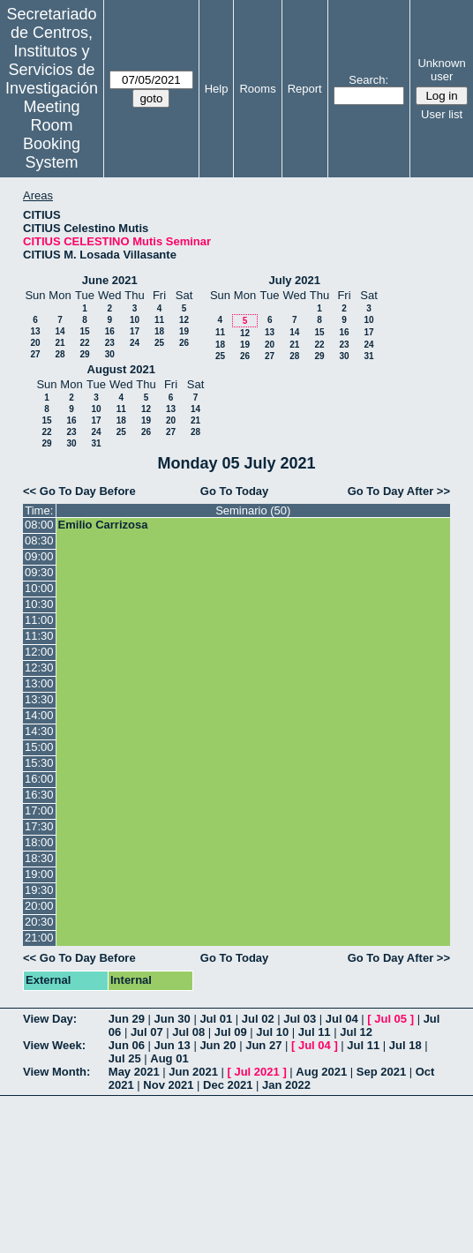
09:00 (39, 556)
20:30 (39, 921)
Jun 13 (172, 1045)
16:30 (39, 794)
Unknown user (441, 69)
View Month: (56, 1071)
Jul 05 (390, 1018)
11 (159, 320)
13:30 (39, 699)
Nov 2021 (168, 1085)
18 (159, 331)
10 (134, 320)
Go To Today (234, 491)
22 (84, 343)
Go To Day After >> (399, 491)
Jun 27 (263, 1045)
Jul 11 (314, 1032)
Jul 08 (188, 1032)
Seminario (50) (252, 510)
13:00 (39, 683)
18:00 (39, 842)
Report (305, 88)
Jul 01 (215, 1018)
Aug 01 (169, 1058)
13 (35, 331)
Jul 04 (342, 1018)
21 (59, 343)
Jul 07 (147, 1032)
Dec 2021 (227, 1085)
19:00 (39, 874)
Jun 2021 (193, 1071)
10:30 (39, 604)
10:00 (39, 588)
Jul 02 (258, 1018)
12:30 (39, 667)
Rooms (257, 88)
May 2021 (134, 1071)
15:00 (39, 747)
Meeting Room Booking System (51, 134)
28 (59, 354)
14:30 (39, 731)
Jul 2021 (256, 1071)
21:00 (39, 937)
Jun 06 (127, 1045)
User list (441, 114)
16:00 (39, 778)
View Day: (50, 1018)
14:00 (39, 715)
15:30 (39, 762)
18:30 (39, 858)
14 (59, 331)
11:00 (39, 619)
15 (84, 331)
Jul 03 (299, 1018)
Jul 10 (272, 1032)
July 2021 (294, 280)
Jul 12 (356, 1032)
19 (184, 331)
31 (368, 356)
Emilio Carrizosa (103, 524)
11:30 (39, 635)
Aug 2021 (321, 1071)
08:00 (39, 524)
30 (110, 354)
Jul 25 (125, 1058)
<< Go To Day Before (79, 491)
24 (134, 343)
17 (134, 331)
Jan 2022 (286, 1085)
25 (159, 343)
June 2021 (110, 280)
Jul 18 (405, 1045)
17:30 (39, 826)
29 (84, 354)
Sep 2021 (381, 1071)
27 (35, 354)
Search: (368, 79)
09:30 (39, 572)
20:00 (39, 905)
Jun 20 (217, 1045)
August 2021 (121, 369)
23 (110, 343)
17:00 (39, 810)
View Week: (54, 1045)
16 (110, 331)
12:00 (39, 651)
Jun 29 (127, 1018)
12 (184, 320)
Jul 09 (230, 1032)
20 (35, 343)
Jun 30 (172, 1018)
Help (217, 88)
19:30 (39, 890)
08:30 (39, 540)
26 (184, 343)
